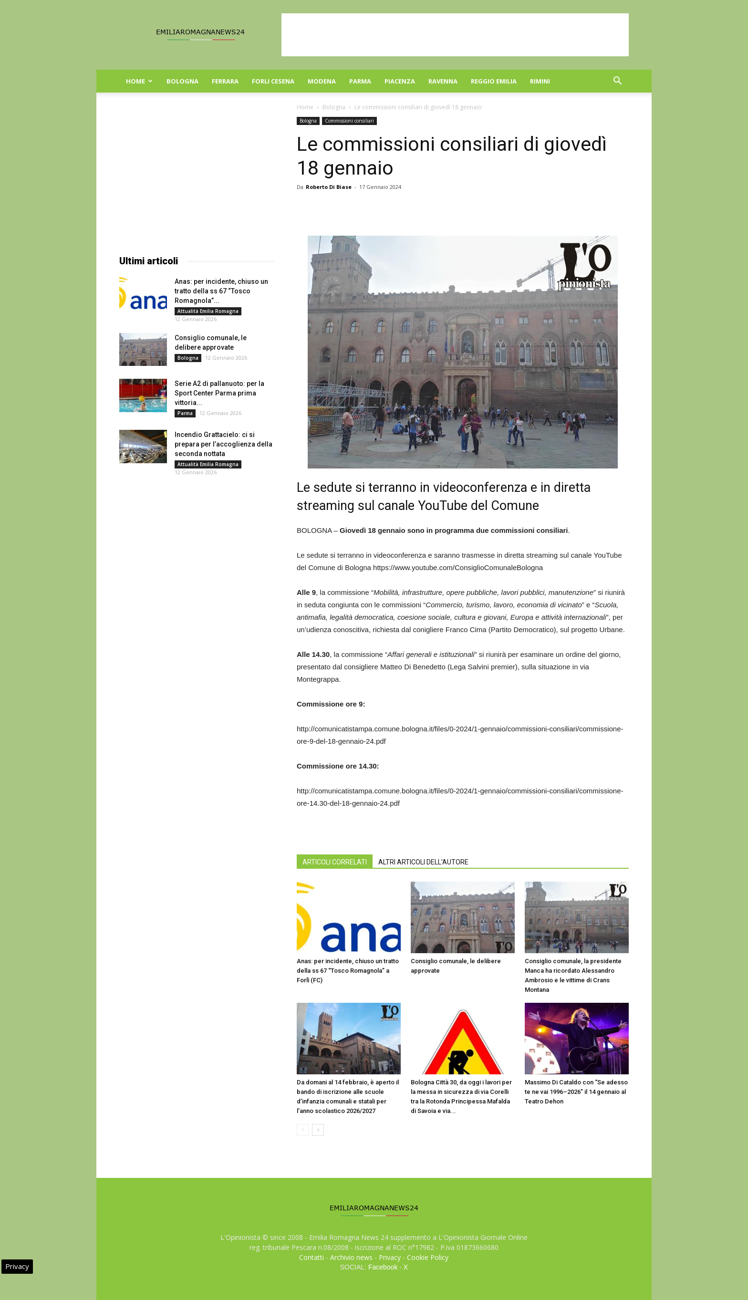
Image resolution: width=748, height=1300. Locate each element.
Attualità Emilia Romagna (208, 311)
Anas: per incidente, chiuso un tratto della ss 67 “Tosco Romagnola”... (221, 291)
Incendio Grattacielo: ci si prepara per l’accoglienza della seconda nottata (223, 444)
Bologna (182, 81)
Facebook (382, 1267)
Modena (322, 81)
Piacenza (399, 81)
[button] (617, 81)
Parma (360, 81)
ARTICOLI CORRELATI (334, 862)
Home (139, 81)
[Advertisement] (455, 34)
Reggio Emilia (494, 81)
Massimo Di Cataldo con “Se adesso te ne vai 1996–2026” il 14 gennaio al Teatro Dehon (576, 1092)
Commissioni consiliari (349, 120)
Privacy (390, 1257)
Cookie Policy (427, 1257)
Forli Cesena (273, 81)
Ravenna (442, 81)
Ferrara (225, 81)
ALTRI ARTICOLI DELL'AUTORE (423, 862)
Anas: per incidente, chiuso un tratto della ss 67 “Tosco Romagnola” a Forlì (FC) (348, 970)
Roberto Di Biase (329, 186)
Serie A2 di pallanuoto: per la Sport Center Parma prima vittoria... (219, 393)
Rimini (540, 81)
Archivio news (351, 1257)
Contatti (311, 1257)
